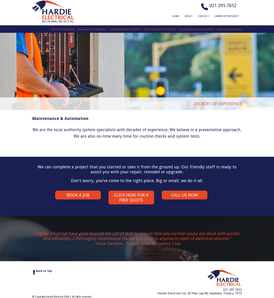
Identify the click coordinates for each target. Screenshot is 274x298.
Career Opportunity (226, 16)
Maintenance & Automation (92, 29)
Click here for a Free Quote (131, 197)
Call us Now (184, 195)
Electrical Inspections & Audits (160, 29)
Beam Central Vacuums (229, 29)
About (189, 16)
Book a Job (78, 195)
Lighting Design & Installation (125, 29)
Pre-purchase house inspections (196, 29)
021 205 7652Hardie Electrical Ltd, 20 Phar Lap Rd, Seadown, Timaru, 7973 (200, 291)
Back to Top (44, 270)
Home (176, 16)
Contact (203, 16)
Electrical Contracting (63, 29)
